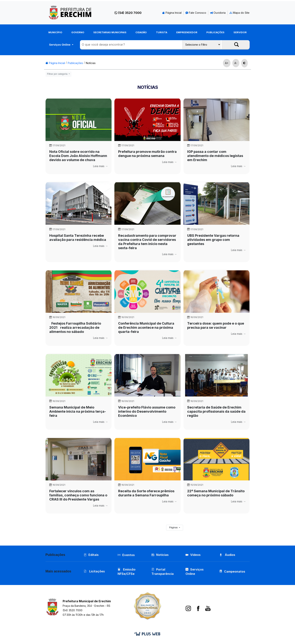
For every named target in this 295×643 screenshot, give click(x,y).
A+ (226, 63)
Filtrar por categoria (57, 74)
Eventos (128, 555)
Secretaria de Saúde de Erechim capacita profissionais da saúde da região (216, 411)
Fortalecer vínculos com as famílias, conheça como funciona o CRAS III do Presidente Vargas (78, 495)
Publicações (215, 32)
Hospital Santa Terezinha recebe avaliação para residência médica (77, 238)
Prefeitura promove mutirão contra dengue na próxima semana (147, 154)
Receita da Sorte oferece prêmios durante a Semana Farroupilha (146, 493)
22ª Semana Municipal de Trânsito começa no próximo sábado (216, 493)
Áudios (227, 555)
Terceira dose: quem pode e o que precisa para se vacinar (215, 325)
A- (235, 63)
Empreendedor (186, 32)
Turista (161, 32)
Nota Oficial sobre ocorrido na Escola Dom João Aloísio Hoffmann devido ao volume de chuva (78, 156)
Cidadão (141, 32)
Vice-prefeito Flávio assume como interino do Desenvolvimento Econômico (146, 411)
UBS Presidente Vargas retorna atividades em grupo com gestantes (213, 240)
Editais (91, 555)
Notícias (91, 63)
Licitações (94, 571)
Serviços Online (60, 44)
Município (55, 32)
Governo (77, 32)
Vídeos (193, 555)
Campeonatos (234, 571)
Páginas (173, 527)
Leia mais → (100, 166)
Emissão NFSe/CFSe (126, 572)
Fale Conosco (196, 12)
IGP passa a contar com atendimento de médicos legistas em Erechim (215, 156)
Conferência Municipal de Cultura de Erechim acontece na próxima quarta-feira (146, 327)
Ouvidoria (218, 12)
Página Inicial (172, 12)
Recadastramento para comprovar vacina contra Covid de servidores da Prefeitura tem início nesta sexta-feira (147, 242)
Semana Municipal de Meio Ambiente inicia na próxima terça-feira (77, 411)
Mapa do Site (239, 12)
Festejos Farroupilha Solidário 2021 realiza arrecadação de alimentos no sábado (75, 327)
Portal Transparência (162, 572)
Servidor (240, 32)
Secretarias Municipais (109, 32)
